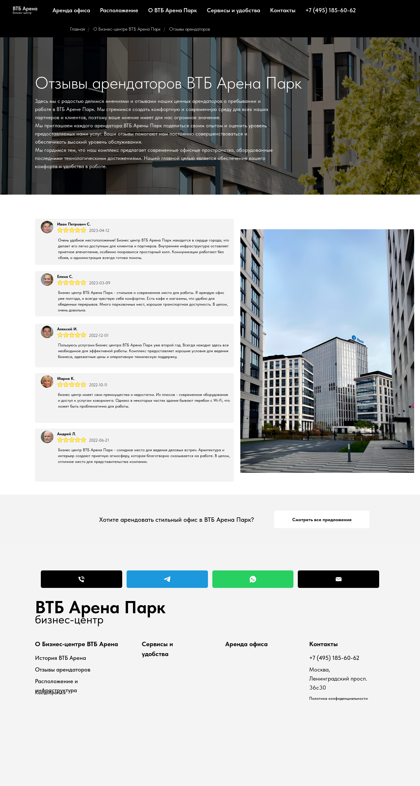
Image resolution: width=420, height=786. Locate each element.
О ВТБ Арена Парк (172, 10)
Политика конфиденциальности (338, 698)
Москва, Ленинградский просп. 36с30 (338, 678)
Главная (77, 29)
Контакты (282, 10)
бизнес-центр (69, 619)
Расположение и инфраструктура (56, 686)
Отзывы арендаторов (189, 29)
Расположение (119, 10)
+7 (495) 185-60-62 (330, 10)
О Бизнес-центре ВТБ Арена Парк (127, 29)
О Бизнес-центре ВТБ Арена (76, 644)
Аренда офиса (71, 10)
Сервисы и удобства (233, 10)
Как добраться (50, 692)
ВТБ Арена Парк (100, 607)
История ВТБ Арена (60, 657)
